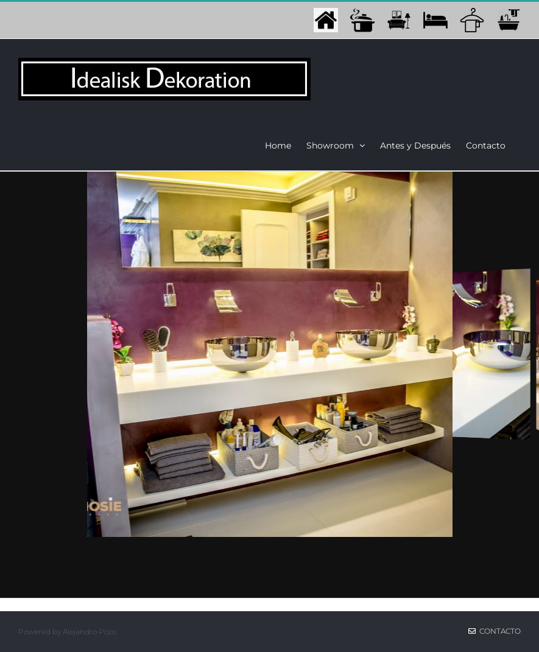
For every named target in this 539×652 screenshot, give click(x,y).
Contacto (494, 631)
